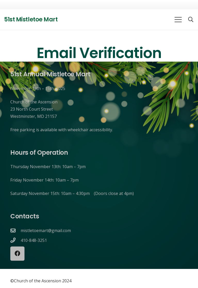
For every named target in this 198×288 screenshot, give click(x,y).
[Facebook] (17, 253)
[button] (178, 19)
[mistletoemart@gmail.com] (15, 230)
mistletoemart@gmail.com (46, 230)
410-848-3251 (34, 240)
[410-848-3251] (15, 240)
